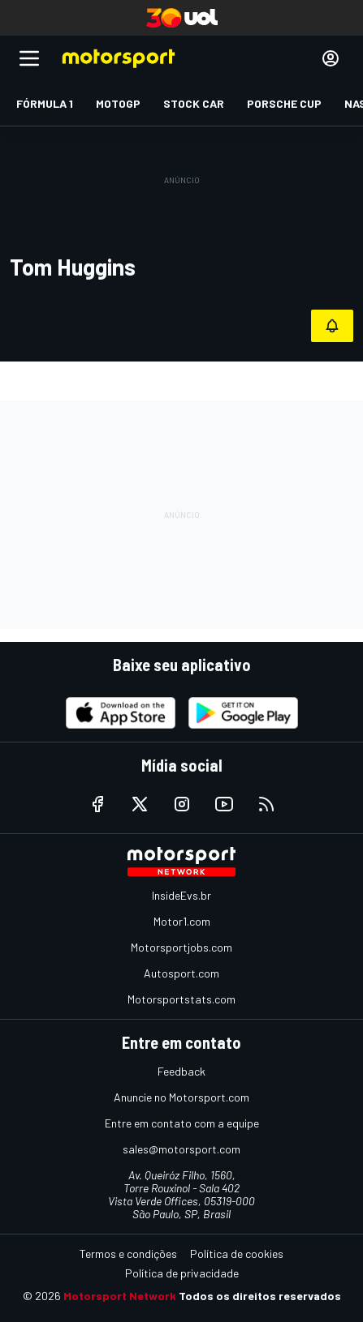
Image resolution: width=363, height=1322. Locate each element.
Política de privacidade (182, 1273)
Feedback (181, 1071)
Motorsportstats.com (181, 999)
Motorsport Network (119, 1296)
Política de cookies (236, 1253)
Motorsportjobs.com (181, 947)
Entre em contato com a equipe (182, 1123)
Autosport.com (181, 973)
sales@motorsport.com (181, 1149)
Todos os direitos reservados (260, 1296)
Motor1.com (181, 921)
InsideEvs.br (181, 895)
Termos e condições (128, 1253)
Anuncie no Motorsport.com (181, 1097)
